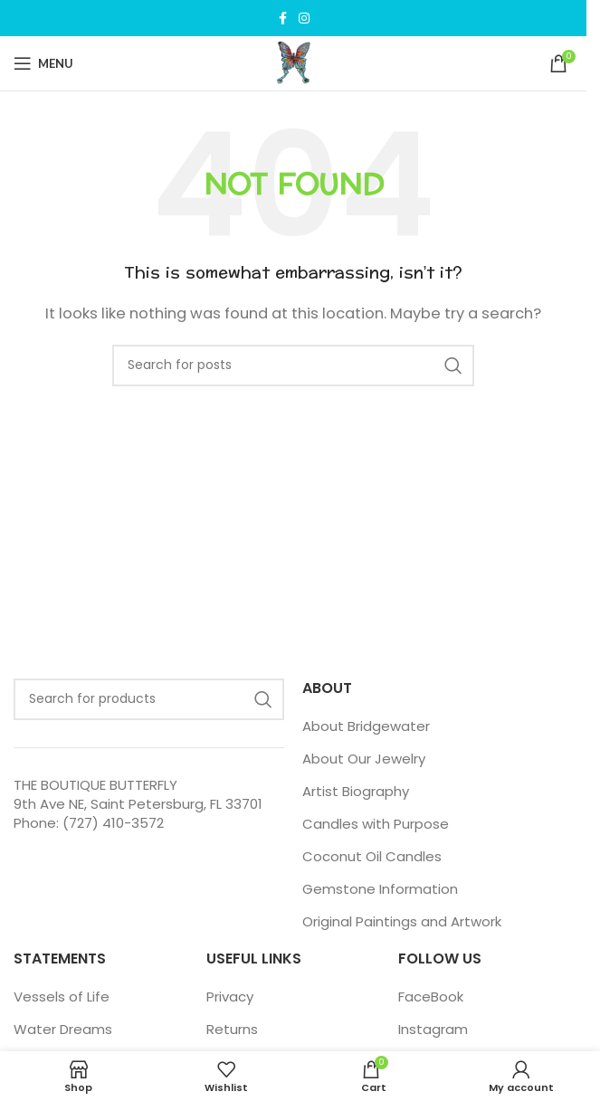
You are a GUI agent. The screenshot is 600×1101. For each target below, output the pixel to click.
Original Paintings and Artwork (401, 921)
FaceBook (430, 996)
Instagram (433, 1029)
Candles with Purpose (375, 823)
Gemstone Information (380, 888)
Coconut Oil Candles (372, 856)
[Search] (293, 365)
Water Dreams (63, 1029)
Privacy (229, 996)
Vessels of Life (62, 996)
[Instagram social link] (304, 18)
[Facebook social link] (282, 18)
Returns (232, 1029)
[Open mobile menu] (43, 63)
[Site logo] (293, 61)
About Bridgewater (366, 726)
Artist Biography (355, 791)
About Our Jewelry (363, 758)
